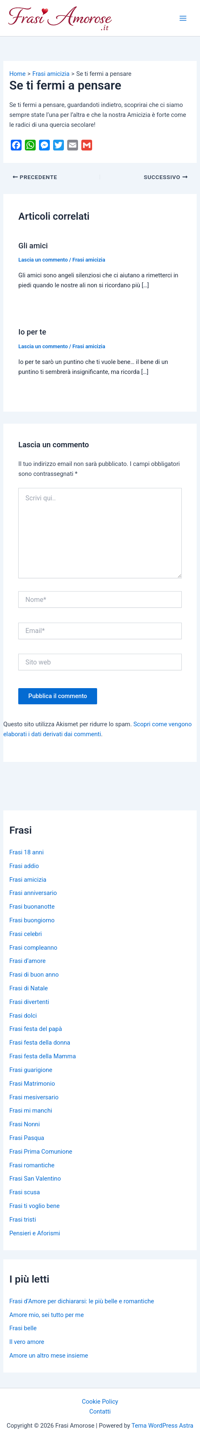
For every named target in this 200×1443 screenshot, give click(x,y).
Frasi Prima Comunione (40, 1151)
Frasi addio (24, 866)
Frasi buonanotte (31, 906)
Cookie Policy (100, 1401)
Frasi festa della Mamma (42, 1056)
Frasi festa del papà (35, 1029)
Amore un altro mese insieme (48, 1355)
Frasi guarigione (30, 1070)
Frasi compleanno (33, 947)
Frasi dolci (23, 1015)
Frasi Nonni (24, 1124)
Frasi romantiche (31, 1165)
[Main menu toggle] (183, 18)
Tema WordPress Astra (162, 1425)
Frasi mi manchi (30, 1110)
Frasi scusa (24, 1192)
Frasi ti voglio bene (34, 1206)
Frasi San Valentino (35, 1178)
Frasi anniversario (33, 893)
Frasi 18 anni (26, 852)
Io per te (32, 331)
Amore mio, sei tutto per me (46, 1315)
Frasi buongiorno (31, 920)
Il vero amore (26, 1342)
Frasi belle (23, 1328)
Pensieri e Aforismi (34, 1233)
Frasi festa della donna (39, 1042)
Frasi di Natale (28, 988)
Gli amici (33, 245)
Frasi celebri (25, 934)
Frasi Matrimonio (32, 1083)
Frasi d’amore (27, 961)
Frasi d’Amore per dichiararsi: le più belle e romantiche (81, 1301)
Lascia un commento (43, 260)
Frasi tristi (22, 1219)
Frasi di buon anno (34, 974)
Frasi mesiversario (34, 1097)
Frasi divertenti (29, 1002)
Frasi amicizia (89, 260)
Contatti (100, 1411)
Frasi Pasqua (26, 1138)
